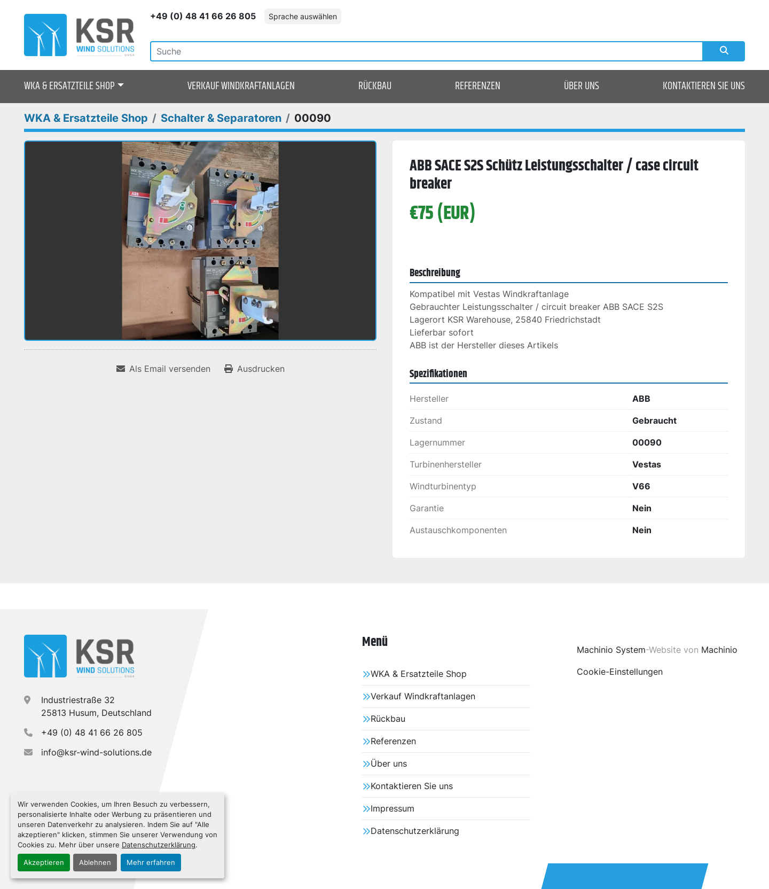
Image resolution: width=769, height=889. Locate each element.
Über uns (581, 86)
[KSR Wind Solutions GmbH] (79, 656)
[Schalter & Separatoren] (221, 118)
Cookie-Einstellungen (620, 671)
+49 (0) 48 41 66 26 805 (203, 16)
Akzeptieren (43, 863)
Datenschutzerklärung (158, 845)
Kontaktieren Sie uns (704, 86)
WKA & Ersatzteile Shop (69, 87)
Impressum (392, 808)
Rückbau (374, 86)
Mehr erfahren (151, 863)
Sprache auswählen (303, 16)
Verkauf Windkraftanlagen (241, 86)
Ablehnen (95, 863)
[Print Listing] (254, 368)
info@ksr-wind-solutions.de (96, 752)
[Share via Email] (163, 368)
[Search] (426, 51)
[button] (74, 86)
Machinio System (611, 649)
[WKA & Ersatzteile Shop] (86, 118)
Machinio (719, 649)
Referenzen (477, 86)
